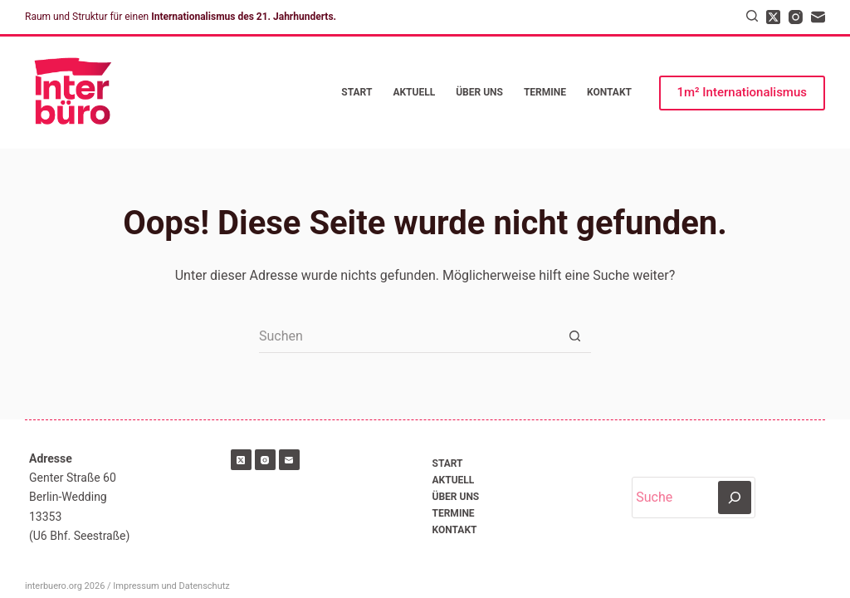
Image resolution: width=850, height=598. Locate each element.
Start (356, 92)
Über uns (479, 92)
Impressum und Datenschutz (171, 586)
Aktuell (414, 92)
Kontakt (609, 92)
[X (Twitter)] (773, 17)
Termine (545, 92)
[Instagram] (796, 17)
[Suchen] (752, 16)
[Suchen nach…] (408, 336)
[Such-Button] (574, 336)
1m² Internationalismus (742, 92)
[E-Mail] (818, 17)
